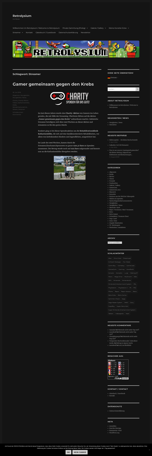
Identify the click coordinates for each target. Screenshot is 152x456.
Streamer (17, 33)
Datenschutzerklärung (68, 33)
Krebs (15, 105)
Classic (111, 179)
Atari (110, 258)
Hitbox (15, 103)
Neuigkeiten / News (19, 97)
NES (109, 280)
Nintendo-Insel (114, 207)
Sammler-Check (114, 299)
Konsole (111, 273)
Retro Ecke (112, 295)
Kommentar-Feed (115, 430)
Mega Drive (118, 277)
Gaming (121, 269)
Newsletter (85, 33)
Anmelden (112, 426)
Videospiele (119, 313)
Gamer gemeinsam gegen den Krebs (53, 84)
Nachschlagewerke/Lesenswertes (120, 201)
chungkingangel (114, 336)
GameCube (130, 265)
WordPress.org (114, 433)
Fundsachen (113, 183)
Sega (123, 299)
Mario (110, 277)
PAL (135, 284)
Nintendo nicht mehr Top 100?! (128, 330)
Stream (15, 109)
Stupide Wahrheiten (116, 223)
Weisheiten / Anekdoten (117, 227)
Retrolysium (22, 16)
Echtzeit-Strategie (114, 262)
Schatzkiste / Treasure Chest (119, 216)
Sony (132, 302)
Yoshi (127, 313)
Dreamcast (127, 258)
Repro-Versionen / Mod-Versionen (121, 210)
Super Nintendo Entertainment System (122, 310)
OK (68, 452)
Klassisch (112, 192)
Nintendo (116, 280)
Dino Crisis (117, 258)
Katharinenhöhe (23, 103)
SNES (126, 302)
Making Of (133, 273)
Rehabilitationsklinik (20, 107)
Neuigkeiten (25, 95)
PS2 (134, 288)
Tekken (110, 313)
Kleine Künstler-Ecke (118, 28)
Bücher (111, 176)
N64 (135, 277)
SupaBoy (111, 306)
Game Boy (112, 265)
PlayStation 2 (122, 288)
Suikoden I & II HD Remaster (119, 145)
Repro (117, 291)
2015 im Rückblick (125, 345)
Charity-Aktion (23, 100)
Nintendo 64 (126, 280)
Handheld (130, 269)
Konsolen (112, 194)
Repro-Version (126, 291)
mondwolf (112, 332)
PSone (110, 291)
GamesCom (113, 188)
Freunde (112, 181)
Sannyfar (112, 330)
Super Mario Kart (122, 306)
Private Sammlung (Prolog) (74, 28)
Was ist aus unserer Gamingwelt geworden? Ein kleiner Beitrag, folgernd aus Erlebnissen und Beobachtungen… (124, 152)
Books (111, 174)
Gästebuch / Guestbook (46, 33)
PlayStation (112, 288)
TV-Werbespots (114, 225)
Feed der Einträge (115, 428)
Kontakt (29, 33)
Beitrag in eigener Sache (125, 343)
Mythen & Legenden (116, 199)
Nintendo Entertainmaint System (120, 284)
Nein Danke (80, 452)
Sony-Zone (113, 221)
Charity (15, 100)
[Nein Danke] (149, 450)
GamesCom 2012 (115, 190)
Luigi (126, 273)
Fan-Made (126, 262)
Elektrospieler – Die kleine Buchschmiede (123, 140)
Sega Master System (115, 302)
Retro (111, 212)
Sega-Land (113, 219)
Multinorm (128, 277)
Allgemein (16, 95)
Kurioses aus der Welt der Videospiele (121, 196)
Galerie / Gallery (97, 28)
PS (130, 288)
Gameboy (121, 265)
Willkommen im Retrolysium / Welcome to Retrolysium (36, 28)
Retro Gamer (113, 214)
